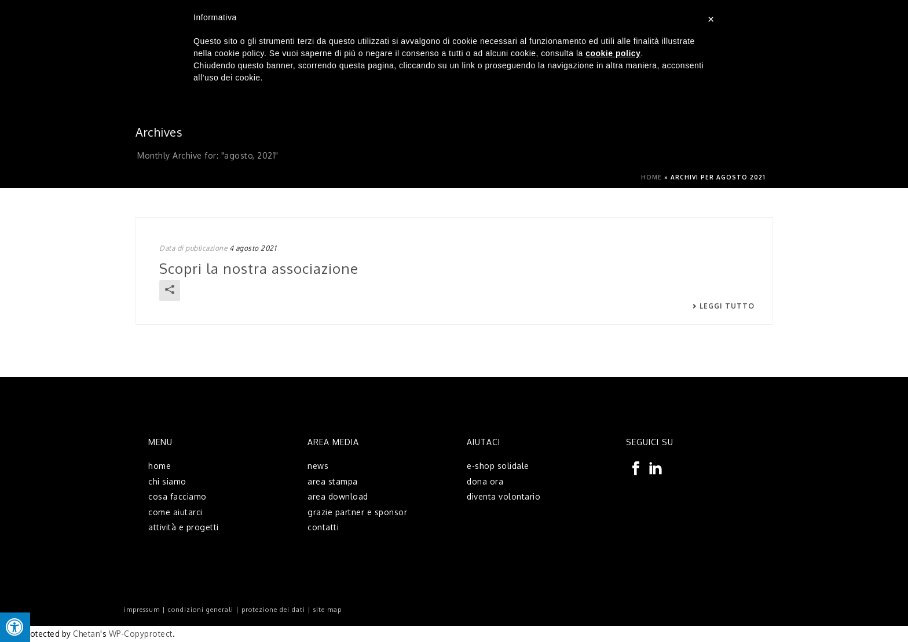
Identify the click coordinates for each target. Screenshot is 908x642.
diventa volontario (503, 496)
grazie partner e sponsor (357, 512)
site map (327, 610)
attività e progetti (183, 527)
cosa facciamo (177, 496)
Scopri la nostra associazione (258, 268)
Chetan (86, 634)
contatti (323, 527)
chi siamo (167, 481)
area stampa (332, 481)
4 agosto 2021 (253, 248)
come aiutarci (175, 512)
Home (651, 177)
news (317, 466)
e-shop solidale (498, 466)
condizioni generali (200, 610)
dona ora (485, 481)
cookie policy (612, 53)
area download (337, 496)
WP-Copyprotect (141, 634)
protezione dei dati (273, 610)
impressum (142, 610)
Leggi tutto (723, 306)
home (159, 466)
